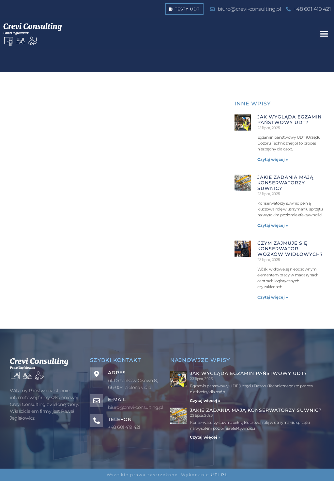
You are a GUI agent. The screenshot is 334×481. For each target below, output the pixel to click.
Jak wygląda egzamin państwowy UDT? (289, 119)
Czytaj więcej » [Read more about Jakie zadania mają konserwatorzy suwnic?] (272, 225)
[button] (324, 33)
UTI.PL (219, 474)
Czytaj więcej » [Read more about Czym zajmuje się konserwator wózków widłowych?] (272, 297)
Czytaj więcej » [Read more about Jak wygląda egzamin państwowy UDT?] (272, 159)
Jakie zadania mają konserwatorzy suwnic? (285, 182)
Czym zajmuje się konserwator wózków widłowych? (290, 248)
